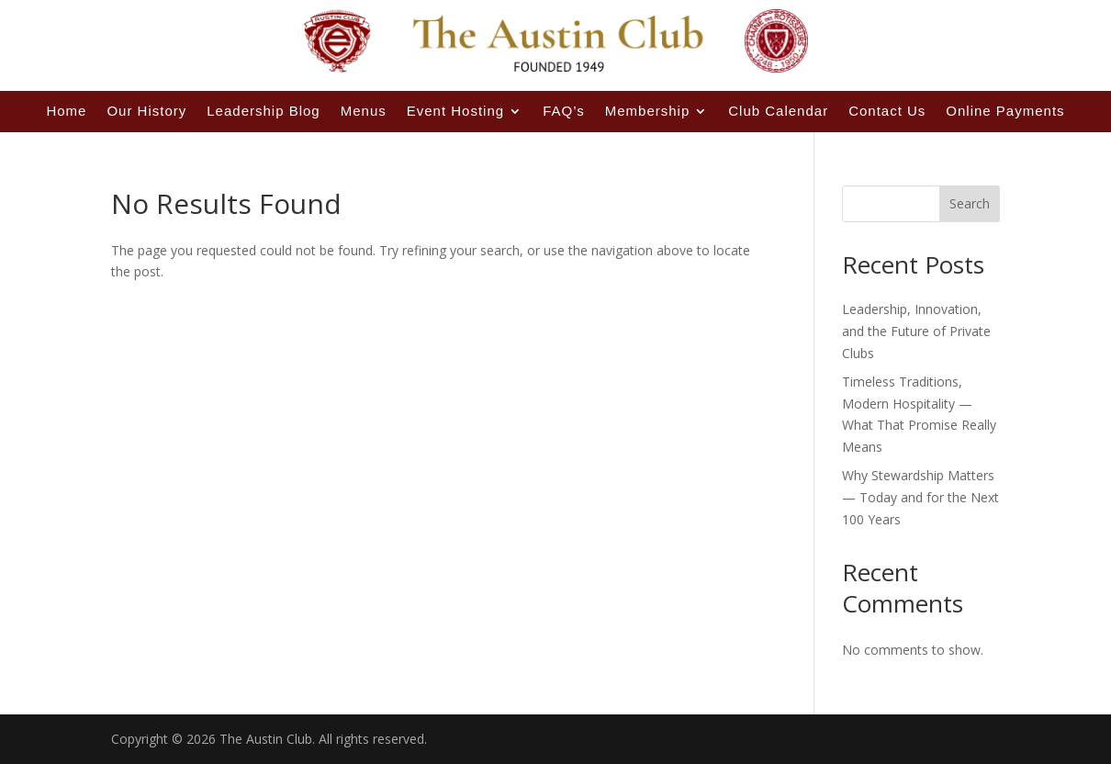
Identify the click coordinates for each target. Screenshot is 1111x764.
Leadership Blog (263, 110)
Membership (647, 110)
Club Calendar (778, 110)
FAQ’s (564, 110)
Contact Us (887, 110)
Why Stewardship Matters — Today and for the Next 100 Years (920, 497)
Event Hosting (455, 110)
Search (969, 203)
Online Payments (1005, 110)
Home (66, 110)
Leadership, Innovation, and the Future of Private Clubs (916, 331)
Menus (364, 110)
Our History (146, 110)
